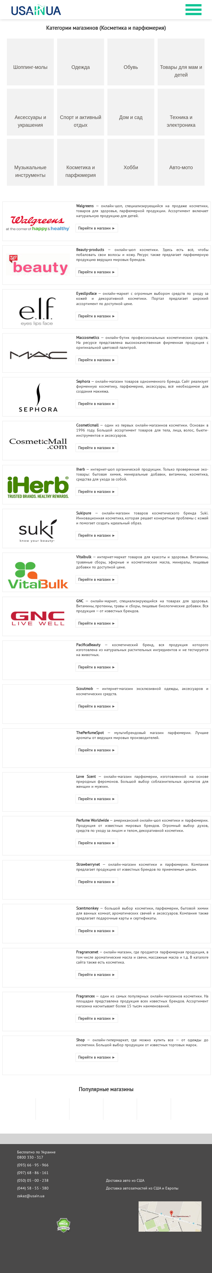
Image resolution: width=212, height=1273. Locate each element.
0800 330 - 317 (30, 1157)
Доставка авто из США (125, 1180)
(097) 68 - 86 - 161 (33, 1172)
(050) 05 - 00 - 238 (33, 1180)
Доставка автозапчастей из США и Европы (142, 1188)
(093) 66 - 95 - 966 (33, 1165)
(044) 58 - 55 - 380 (33, 1188)
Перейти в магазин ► (97, 228)
